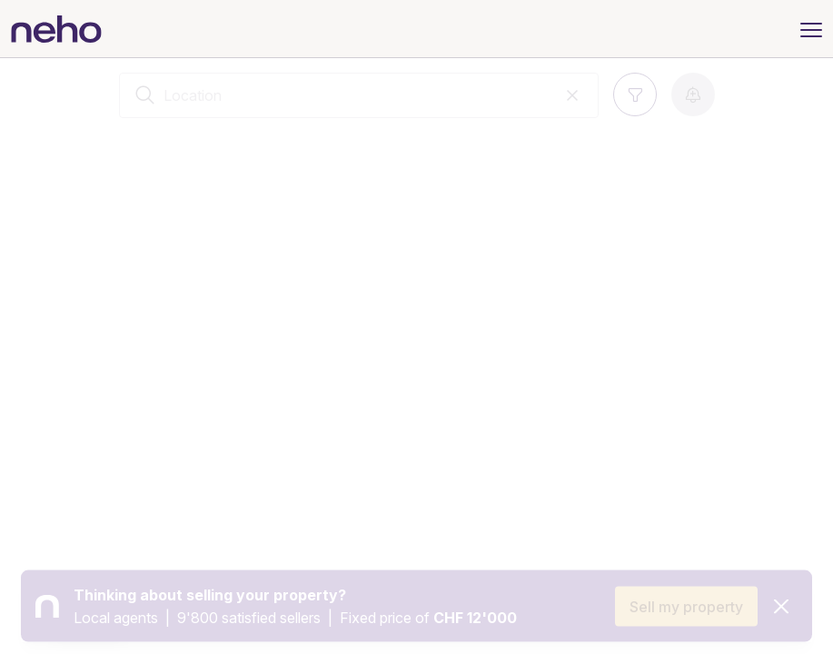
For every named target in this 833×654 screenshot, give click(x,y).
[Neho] (56, 29)
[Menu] (811, 28)
